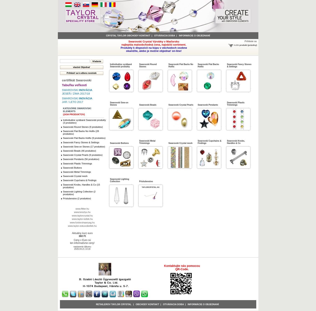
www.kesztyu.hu (82, 212)
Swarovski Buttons (72, 167)
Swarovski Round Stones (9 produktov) (83, 127)
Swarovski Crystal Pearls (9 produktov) (83, 155)
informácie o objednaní (194, 35)
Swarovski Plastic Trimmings (77, 163)
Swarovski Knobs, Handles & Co (236, 142)
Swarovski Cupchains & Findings (79, 180)
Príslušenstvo (146, 181)
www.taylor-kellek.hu (82, 219)
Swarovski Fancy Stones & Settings (81, 142)
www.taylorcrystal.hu (82, 215)
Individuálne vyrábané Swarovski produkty (121, 65)
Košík (236, 45)
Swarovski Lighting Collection (119, 180)
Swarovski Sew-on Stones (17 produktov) (84, 146)
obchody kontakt (147, 304)
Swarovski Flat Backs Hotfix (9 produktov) (84, 138)
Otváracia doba (164, 35)
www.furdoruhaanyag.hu (82, 222)
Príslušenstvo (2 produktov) (77, 198)
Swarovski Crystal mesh (75, 176)
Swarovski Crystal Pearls (181, 105)
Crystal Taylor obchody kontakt (128, 35)
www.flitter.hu (82, 208)
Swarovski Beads (147, 105)
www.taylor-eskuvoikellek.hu (82, 226)
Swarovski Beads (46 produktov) (79, 151)
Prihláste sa (250, 41)
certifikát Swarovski (76, 80)
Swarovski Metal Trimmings (77, 172)
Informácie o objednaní (203, 304)
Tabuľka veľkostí (74, 85)
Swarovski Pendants (208, 105)
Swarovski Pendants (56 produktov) (81, 159)
